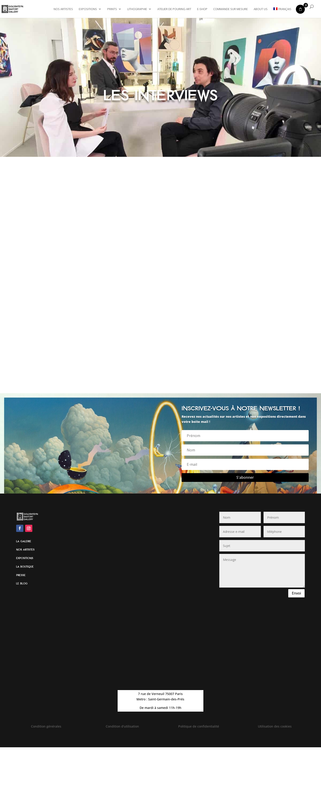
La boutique (25, 566)
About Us (261, 9)
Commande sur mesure (230, 9)
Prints (112, 9)
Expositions (88, 9)
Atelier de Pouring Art (174, 9)
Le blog (22, 583)
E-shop (202, 9)
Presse (21, 575)
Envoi (296, 593)
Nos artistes (63, 9)
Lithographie (137, 9)
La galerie (23, 541)
